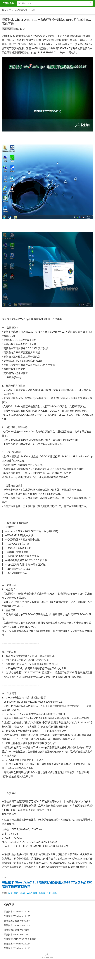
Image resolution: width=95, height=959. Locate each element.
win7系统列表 (20, 10)
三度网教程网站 (8, 3)
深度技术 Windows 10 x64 (17, 911)
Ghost (22, 893)
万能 (49, 893)
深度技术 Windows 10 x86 (17, 916)
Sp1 (35, 893)
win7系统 (7, 29)
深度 (10, 893)
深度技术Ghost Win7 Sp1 (16, 930)
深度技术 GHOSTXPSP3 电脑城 (20, 939)
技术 (16, 893)
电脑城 (42, 893)
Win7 (29, 893)
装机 (54, 893)
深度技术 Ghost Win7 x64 (17, 934)
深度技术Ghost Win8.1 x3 (17, 920)
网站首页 (6, 10)
